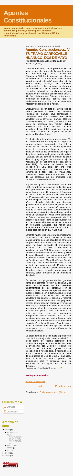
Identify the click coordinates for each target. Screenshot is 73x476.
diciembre (11, 432)
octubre (10, 445)
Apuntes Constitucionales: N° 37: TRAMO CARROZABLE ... (15, 439)
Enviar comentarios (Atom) (52, 392)
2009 (7, 430)
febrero (10, 450)
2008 (7, 453)
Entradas (9, 407)
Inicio (40, 386)
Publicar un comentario (35, 382)
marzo (10, 448)
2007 (7, 455)
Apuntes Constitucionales (27, 16)
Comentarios (11, 412)
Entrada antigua (63, 386)
